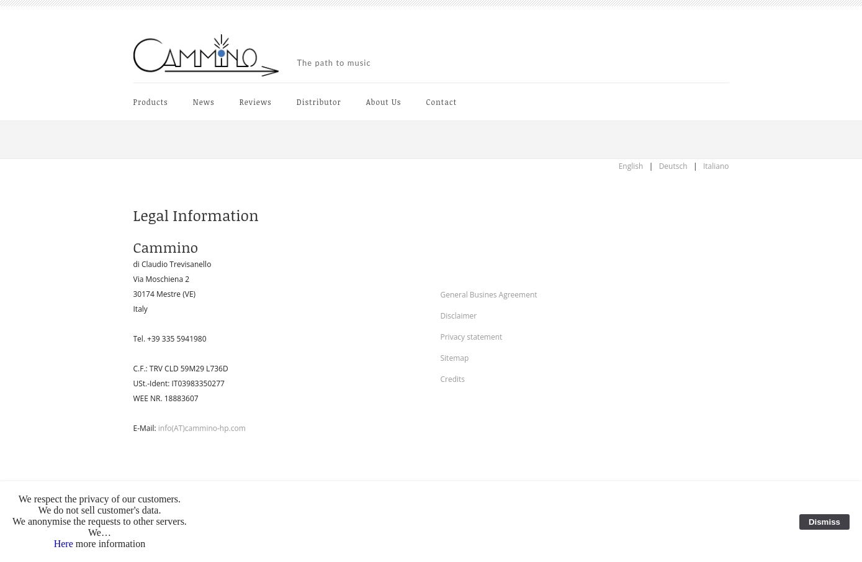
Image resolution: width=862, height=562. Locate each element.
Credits (453, 379)
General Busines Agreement (489, 294)
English (631, 166)
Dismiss (824, 522)
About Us (384, 102)
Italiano (716, 166)
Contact (441, 102)
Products (150, 102)
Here (63, 543)
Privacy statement (472, 337)
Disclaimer (459, 315)
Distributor (319, 102)
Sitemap (455, 358)
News (204, 102)
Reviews (256, 102)
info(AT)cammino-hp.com (202, 428)
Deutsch (673, 166)
